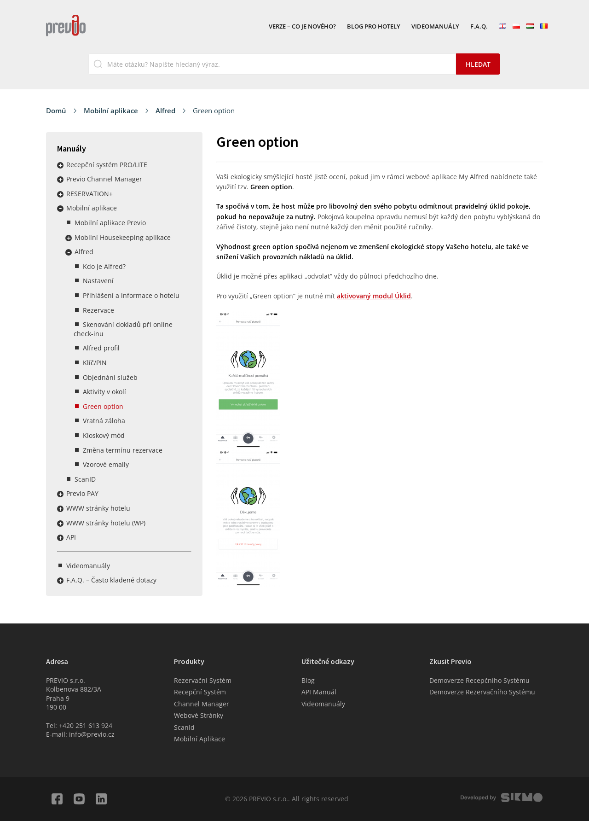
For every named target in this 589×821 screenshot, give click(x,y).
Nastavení (98, 280)
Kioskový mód (104, 435)
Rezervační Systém (202, 680)
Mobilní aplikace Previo (110, 222)
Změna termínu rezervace (122, 450)
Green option (103, 406)
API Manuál (318, 691)
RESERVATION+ (89, 193)
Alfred (165, 110)
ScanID (85, 479)
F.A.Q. (479, 26)
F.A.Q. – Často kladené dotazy (111, 580)
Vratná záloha (104, 420)
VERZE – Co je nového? (302, 26)
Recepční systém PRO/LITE (106, 164)
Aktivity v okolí (104, 391)
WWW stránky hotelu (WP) (105, 522)
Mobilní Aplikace (199, 738)
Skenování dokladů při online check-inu (123, 329)
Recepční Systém (200, 691)
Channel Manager (201, 703)
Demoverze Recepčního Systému (479, 680)
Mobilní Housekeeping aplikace (123, 237)
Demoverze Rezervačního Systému (482, 691)
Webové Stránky (198, 715)
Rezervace (98, 310)
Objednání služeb (110, 377)
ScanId (184, 727)
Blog (308, 680)
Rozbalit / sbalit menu (60, 165)
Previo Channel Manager (104, 179)
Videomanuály (435, 26)
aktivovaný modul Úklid (374, 295)
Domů (56, 110)
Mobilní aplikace (111, 110)
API (71, 537)
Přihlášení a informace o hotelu (131, 295)
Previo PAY (82, 493)
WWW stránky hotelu (98, 508)
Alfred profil (101, 348)
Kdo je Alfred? (104, 266)
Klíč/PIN (95, 362)
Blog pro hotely (373, 26)
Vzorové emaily (106, 464)
